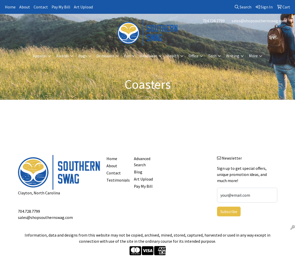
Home (10, 6)
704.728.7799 (214, 20)
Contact (41, 6)
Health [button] (173, 55)
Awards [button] (62, 55)
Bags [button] (82, 55)
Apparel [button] (40, 55)
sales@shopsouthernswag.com (259, 20)
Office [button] (194, 55)
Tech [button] (212, 55)
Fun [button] (127, 55)
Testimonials (117, 180)
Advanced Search (142, 161)
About (24, 6)
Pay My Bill (61, 6)
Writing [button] (232, 55)
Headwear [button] (148, 55)
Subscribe (228, 211)
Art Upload (83, 6)
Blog (138, 171)
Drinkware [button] (105, 55)
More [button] (253, 55)
